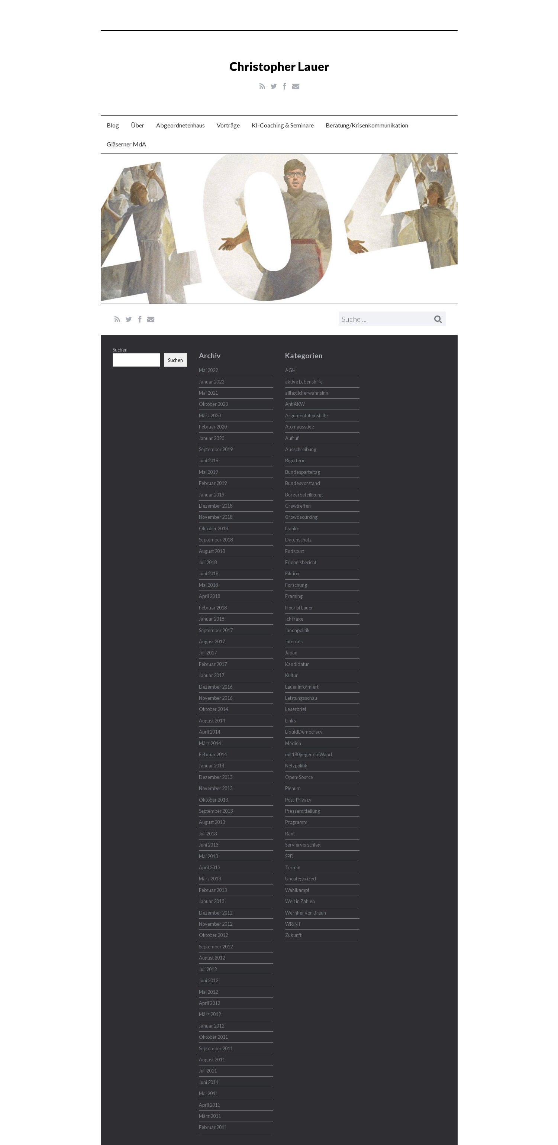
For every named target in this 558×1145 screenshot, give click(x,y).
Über (137, 125)
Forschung (296, 585)
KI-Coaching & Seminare (283, 125)
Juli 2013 (208, 834)
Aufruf (292, 438)
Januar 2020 (211, 438)
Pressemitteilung (302, 811)
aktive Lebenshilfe (304, 382)
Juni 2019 (208, 460)
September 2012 (216, 947)
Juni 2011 (208, 1082)
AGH (290, 370)
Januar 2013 (211, 901)
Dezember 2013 (215, 777)
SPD (289, 856)
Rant (290, 834)
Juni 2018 (208, 573)
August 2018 (212, 551)
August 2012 (212, 958)
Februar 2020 (213, 427)
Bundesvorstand (302, 483)
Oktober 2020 (213, 404)
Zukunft (293, 935)
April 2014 (209, 732)
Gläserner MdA (126, 144)
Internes (294, 641)
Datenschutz (298, 540)
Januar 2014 (211, 766)
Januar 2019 (211, 495)
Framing (294, 596)
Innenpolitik (297, 630)
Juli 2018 (208, 562)
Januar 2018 (211, 619)
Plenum (293, 788)
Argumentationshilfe (306, 415)
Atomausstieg (299, 427)
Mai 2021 (208, 393)
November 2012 (215, 924)
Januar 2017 (211, 675)
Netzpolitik (296, 766)
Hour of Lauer (299, 608)
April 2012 (209, 1003)
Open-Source (299, 777)
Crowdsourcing (301, 517)
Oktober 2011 (213, 1037)
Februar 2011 (213, 1127)
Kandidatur (297, 664)
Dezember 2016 (215, 687)
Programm (296, 822)
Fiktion (292, 573)
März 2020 (210, 415)
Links (290, 721)
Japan (291, 653)
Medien (293, 743)
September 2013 (216, 811)
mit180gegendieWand (308, 754)
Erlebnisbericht (300, 562)
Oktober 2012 (213, 935)
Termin (292, 867)
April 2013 (209, 867)
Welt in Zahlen (300, 901)
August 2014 (212, 721)
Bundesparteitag (302, 472)
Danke (292, 528)
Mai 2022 (208, 370)
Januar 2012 (211, 1026)
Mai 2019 (208, 472)
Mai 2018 (208, 585)
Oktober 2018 (213, 528)
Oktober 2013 (213, 800)
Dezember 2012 (215, 913)
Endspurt (294, 551)
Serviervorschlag (302, 845)
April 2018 (209, 596)
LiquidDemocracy (304, 732)
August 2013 (212, 822)
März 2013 (210, 879)
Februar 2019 (213, 483)
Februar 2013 (213, 890)
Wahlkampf (297, 890)
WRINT (293, 924)
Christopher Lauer (279, 66)
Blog (113, 125)
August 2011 (212, 1059)
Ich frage (294, 619)
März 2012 (210, 1014)
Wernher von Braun (305, 913)
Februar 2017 (213, 664)
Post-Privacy (298, 800)
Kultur (291, 675)
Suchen (120, 350)
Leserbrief (295, 709)
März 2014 (210, 743)
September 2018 (216, 540)
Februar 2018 (213, 608)
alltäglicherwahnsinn (306, 393)
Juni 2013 (208, 845)
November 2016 (215, 698)
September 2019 (216, 449)
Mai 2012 (208, 992)
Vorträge (228, 125)
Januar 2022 (211, 382)
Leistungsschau (301, 698)
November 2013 (215, 788)
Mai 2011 (208, 1093)
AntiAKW (295, 404)
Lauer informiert (302, 687)
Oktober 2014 (213, 709)
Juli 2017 (208, 653)
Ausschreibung (300, 449)
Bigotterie (295, 460)
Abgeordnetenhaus (180, 125)
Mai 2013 (208, 856)
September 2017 (216, 630)
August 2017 (212, 641)
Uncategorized (300, 879)
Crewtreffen (298, 506)
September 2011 (216, 1048)
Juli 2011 (208, 1071)
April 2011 (209, 1105)
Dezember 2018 (215, 506)
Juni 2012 (208, 980)
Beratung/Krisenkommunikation (367, 125)
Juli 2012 (208, 969)
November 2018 (215, 517)
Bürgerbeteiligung (304, 495)
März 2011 (210, 1116)
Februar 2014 (213, 754)
